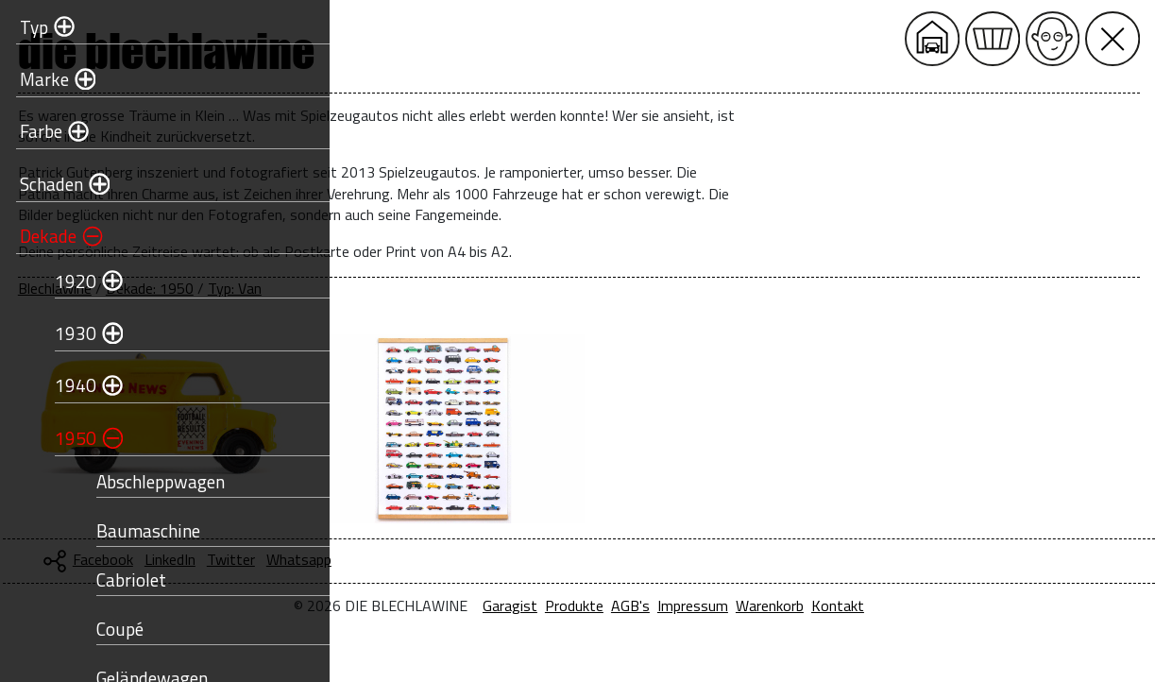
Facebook (417, 559)
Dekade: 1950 (464, 288)
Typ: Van (549, 288)
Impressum (850, 605)
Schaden (39, 183)
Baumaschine (136, 530)
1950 (63, 438)
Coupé (107, 628)
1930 (63, 333)
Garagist (667, 605)
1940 (63, 385)
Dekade (36, 235)
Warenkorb (927, 605)
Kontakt (995, 605)
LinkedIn (484, 559)
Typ (22, 27)
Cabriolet (119, 579)
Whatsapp (613, 559)
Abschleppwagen (148, 481)
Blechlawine (369, 288)
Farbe (29, 131)
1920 (63, 281)
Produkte (732, 605)
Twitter (545, 559)
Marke (32, 79)
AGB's (788, 605)
